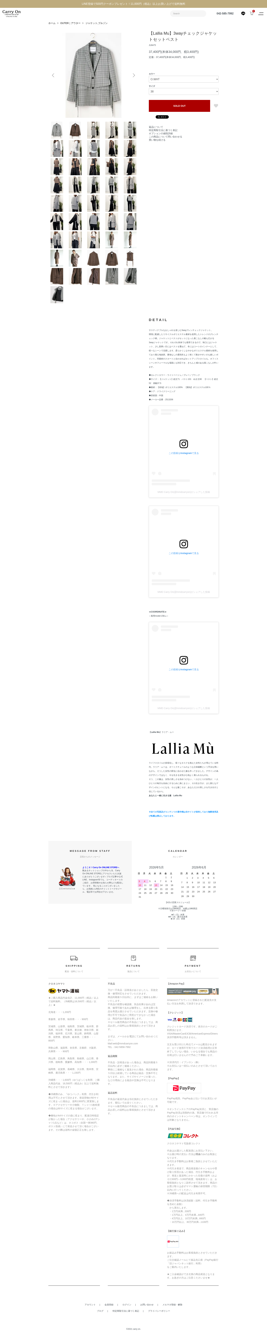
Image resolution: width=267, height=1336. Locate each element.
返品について (156, 123)
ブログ (100, 1311)
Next (133, 75)
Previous (53, 75)
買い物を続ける (157, 136)
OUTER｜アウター (70, 23)
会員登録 (109, 1304)
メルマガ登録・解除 (172, 1304)
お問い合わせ (147, 1304)
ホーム (52, 23)
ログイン (126, 1304)
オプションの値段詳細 (161, 129)
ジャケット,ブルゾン (96, 23)
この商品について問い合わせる (165, 133)
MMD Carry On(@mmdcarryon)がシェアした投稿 (184, 492)
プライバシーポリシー (159, 1311)
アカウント (90, 1304)
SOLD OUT (179, 106)
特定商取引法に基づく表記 (163, 126)
